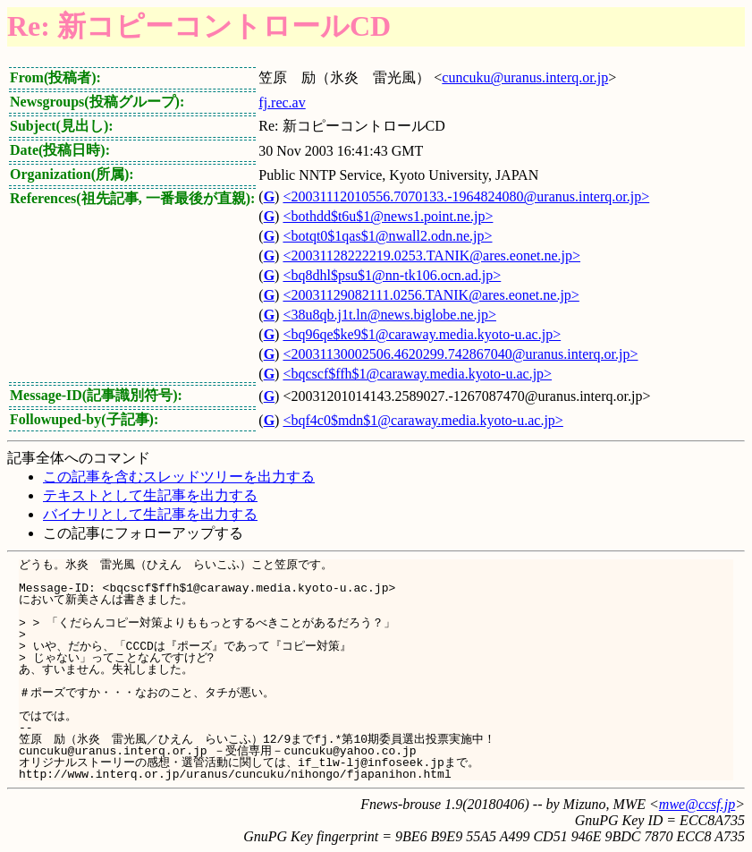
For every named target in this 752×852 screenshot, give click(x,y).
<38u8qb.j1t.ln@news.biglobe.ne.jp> (389, 314)
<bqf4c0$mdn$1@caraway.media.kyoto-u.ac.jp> (422, 420)
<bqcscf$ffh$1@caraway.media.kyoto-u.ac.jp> (417, 373)
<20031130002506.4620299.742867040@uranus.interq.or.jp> (460, 354)
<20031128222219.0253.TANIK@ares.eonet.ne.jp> (431, 255)
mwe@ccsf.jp (697, 804)
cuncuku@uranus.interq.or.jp (525, 77)
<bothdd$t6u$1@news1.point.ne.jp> (388, 216)
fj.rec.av (281, 102)
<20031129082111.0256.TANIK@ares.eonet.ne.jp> (431, 294)
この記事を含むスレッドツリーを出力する (179, 476)
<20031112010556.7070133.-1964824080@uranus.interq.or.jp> (466, 196)
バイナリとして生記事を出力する (150, 514)
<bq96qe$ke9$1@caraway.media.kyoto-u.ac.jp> (422, 334)
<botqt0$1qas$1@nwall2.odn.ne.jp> (387, 235)
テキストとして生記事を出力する (150, 495)
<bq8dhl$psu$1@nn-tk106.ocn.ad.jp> (392, 275)
